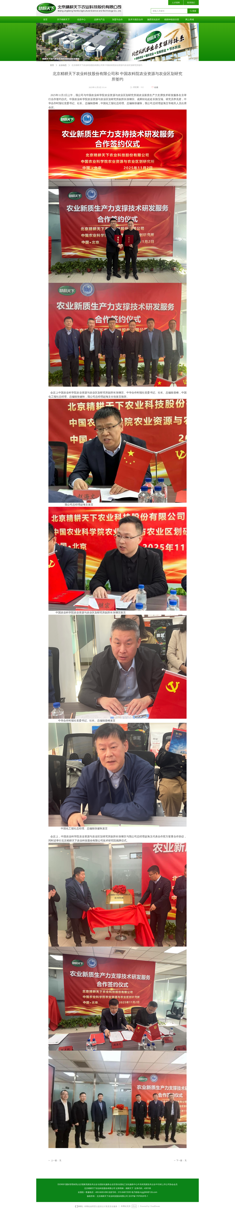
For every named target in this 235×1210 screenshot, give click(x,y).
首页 (52, 65)
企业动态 (63, 65)
